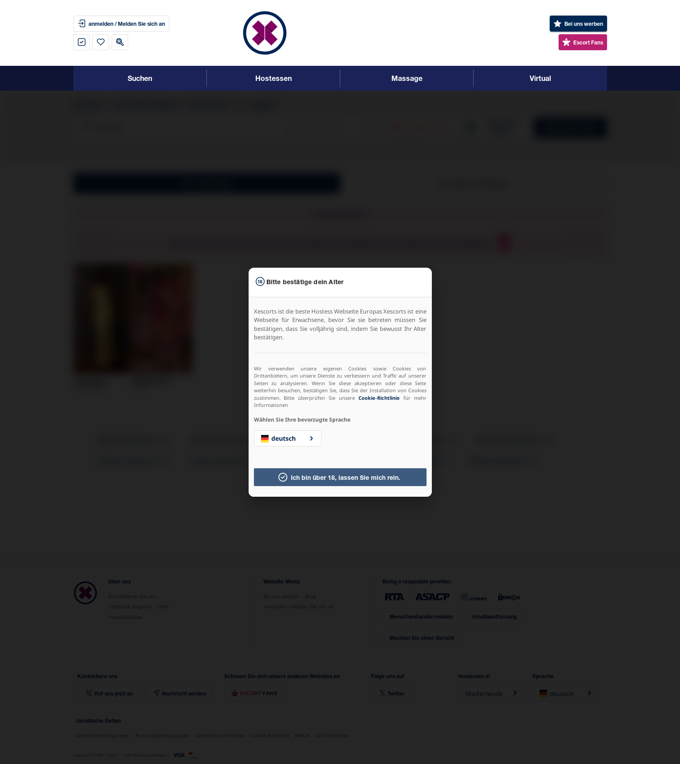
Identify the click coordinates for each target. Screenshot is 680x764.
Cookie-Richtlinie (379, 397)
